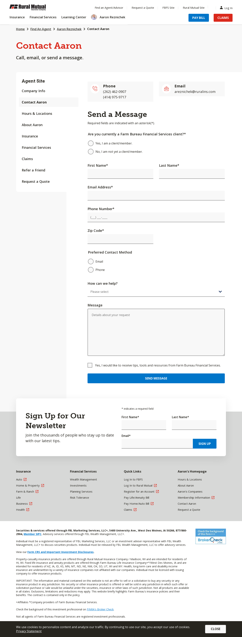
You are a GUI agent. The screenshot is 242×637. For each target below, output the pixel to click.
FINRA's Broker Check (100, 609)
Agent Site (33, 81)
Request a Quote (36, 181)
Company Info (33, 91)
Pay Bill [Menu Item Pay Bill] (198, 18)
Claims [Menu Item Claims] (223, 18)
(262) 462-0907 (114, 91)
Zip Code (96, 230)
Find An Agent (40, 29)
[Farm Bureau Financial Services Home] (34, 8)
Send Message (156, 378)
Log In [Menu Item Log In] (227, 7)
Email (126, 436)
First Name (98, 165)
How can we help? (103, 283)
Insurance (30, 136)
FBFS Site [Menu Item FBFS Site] (168, 7)
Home (20, 29)
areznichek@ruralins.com (195, 91)
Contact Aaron (98, 29)
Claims (27, 159)
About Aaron (32, 125)
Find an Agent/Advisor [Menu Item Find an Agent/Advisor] (109, 7)
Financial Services (36, 147)
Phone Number (101, 209)
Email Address (100, 187)
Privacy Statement (29, 631)
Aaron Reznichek (69, 29)
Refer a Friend (33, 170)
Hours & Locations (37, 113)
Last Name (169, 165)
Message (95, 305)
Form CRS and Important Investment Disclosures (60, 552)
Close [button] (215, 629)
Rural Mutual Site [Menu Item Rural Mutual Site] (194, 7)
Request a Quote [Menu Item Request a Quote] (143, 7)
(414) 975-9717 (114, 97)
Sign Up (205, 444)
